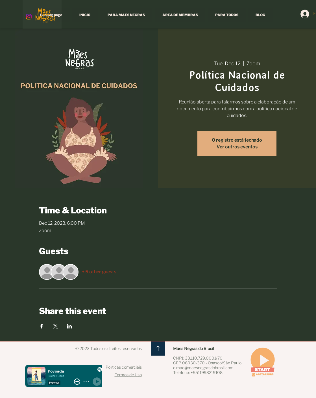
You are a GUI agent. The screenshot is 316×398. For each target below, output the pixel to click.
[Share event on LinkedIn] (69, 326)
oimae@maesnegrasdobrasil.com (203, 367)
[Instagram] (28, 16)
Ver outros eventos (237, 147)
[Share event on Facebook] (41, 326)
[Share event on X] (55, 326)
